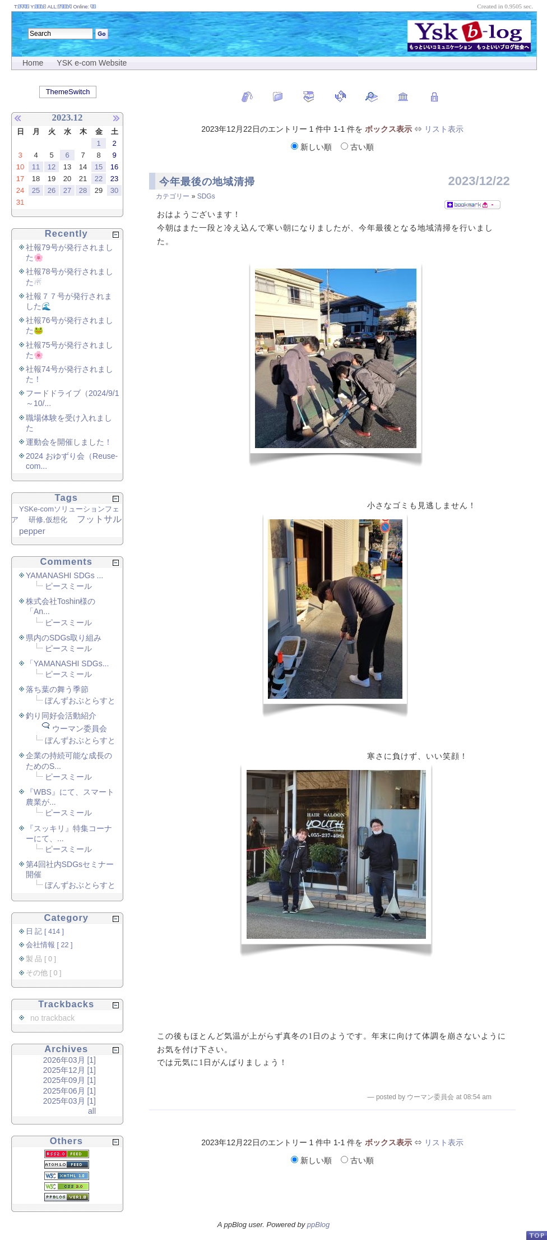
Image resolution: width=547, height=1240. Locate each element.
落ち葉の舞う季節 (57, 689)
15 (99, 167)
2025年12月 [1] (69, 1070)
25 (36, 190)
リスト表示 (443, 129)
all (92, 1111)
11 (36, 167)
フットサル (99, 519)
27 (67, 190)
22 (99, 178)
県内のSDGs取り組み (63, 637)
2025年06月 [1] (69, 1090)
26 (51, 190)
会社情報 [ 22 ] (49, 945)
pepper (32, 531)
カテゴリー (172, 196)
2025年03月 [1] (69, 1100)
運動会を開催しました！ (69, 441)
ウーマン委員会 (79, 728)
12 (51, 167)
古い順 (357, 146)
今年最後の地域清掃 (207, 181)
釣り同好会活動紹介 (61, 715)
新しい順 (312, 146)
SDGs (206, 196)
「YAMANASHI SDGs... (67, 663)
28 (83, 190)
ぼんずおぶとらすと (80, 700)
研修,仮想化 (48, 519)
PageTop (536, 1235)
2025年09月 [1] (69, 1080)
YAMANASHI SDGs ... (64, 575)
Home (32, 62)
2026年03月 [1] (69, 1059)
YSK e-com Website (92, 62)
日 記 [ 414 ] (45, 931)
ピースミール (68, 586)
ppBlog (318, 1224)
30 (114, 190)
